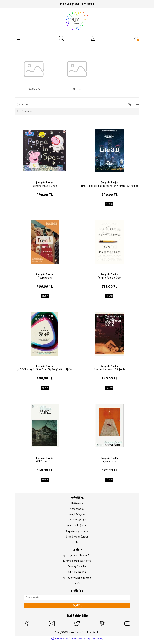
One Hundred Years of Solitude (109, 370)
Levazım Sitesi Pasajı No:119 (77, 561)
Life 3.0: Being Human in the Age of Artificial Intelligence (109, 186)
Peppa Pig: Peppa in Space (44, 186)
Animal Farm (109, 461)
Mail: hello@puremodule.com (77, 578)
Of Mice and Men (44, 461)
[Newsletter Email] (77, 597)
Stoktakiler (24, 104)
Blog (77, 542)
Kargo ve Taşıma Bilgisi (77, 531)
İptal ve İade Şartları (77, 526)
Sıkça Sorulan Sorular (77, 537)
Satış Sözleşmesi (77, 515)
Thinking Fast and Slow (109, 278)
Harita (77, 583)
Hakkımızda (77, 503)
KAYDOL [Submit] (77, 605)
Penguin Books (44, 183)
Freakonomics (45, 278)
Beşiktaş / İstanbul (77, 567)
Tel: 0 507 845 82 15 (77, 572)
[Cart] (136, 38)
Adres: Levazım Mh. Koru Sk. (77, 555)
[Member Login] (93, 38)
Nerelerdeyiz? (77, 509)
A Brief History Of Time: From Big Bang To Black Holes (44, 370)
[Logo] (77, 21)
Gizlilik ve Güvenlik (77, 520)
